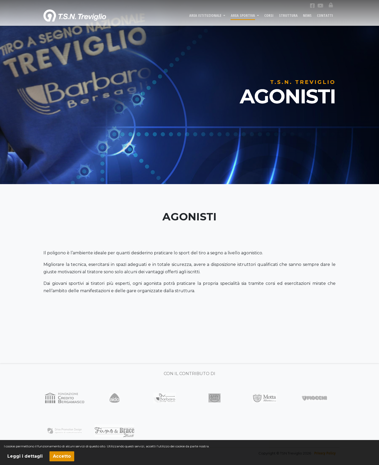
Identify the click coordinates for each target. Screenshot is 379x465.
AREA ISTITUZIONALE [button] (205, 18)
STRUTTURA (288, 18)
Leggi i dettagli (25, 456)
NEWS (307, 18)
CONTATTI (325, 18)
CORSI (268, 18)
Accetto (62, 456)
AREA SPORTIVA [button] (243, 18)
